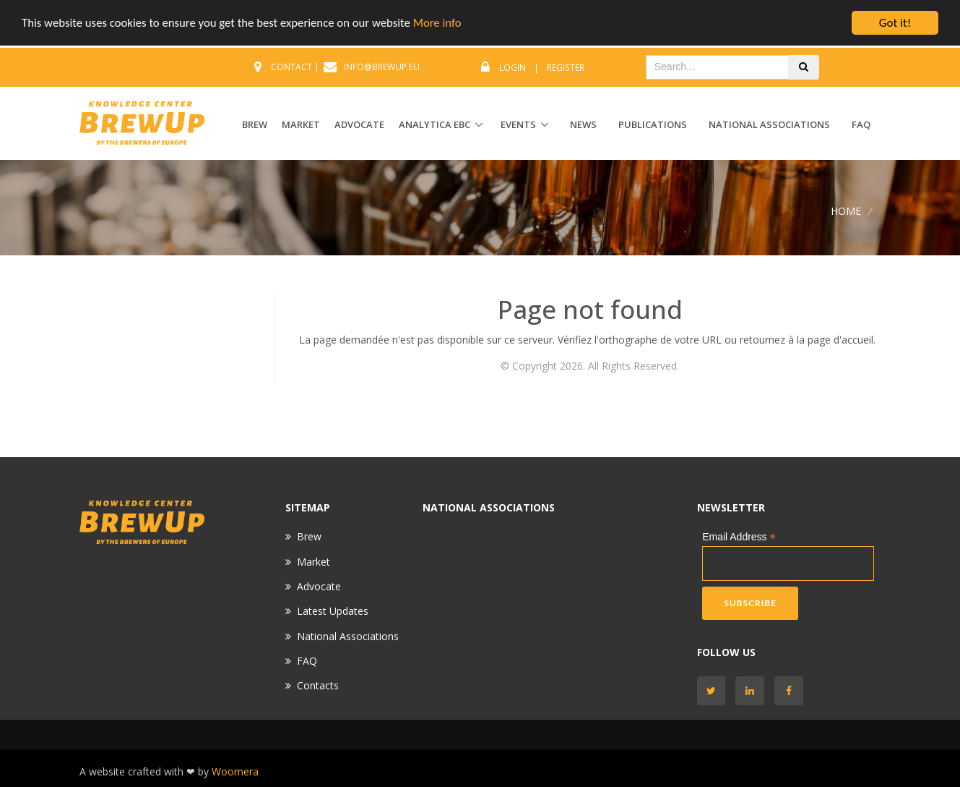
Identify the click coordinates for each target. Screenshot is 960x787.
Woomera (235, 771)
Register (565, 67)
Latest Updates (332, 611)
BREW (254, 124)
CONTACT (291, 67)
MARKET (301, 124)
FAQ (861, 124)
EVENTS (518, 124)
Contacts (318, 685)
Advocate (319, 586)
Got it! (895, 22)
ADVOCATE (359, 124)
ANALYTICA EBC (434, 124)
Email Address (739, 537)
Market (313, 562)
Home (846, 210)
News (583, 124)
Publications (652, 124)
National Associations (769, 124)
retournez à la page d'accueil (806, 339)
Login (512, 67)
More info (444, 23)
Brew (309, 536)
